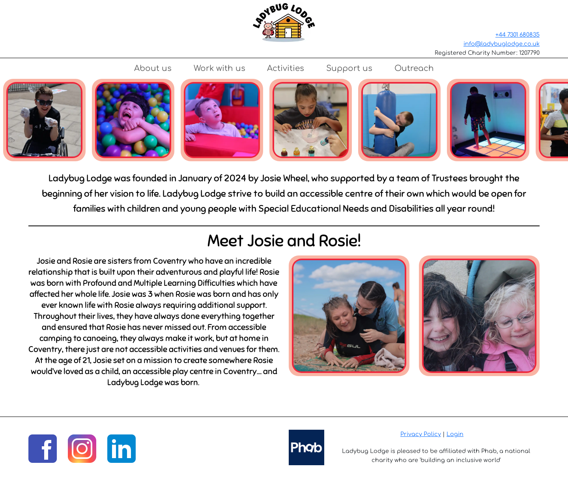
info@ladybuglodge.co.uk (501, 44)
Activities (285, 68)
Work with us (219, 68)
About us (153, 68)
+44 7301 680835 (517, 35)
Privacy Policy (420, 434)
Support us (349, 68)
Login (455, 434)
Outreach (414, 68)
